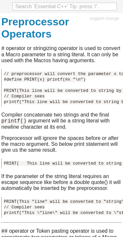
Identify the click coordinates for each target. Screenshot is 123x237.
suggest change (104, 18)
